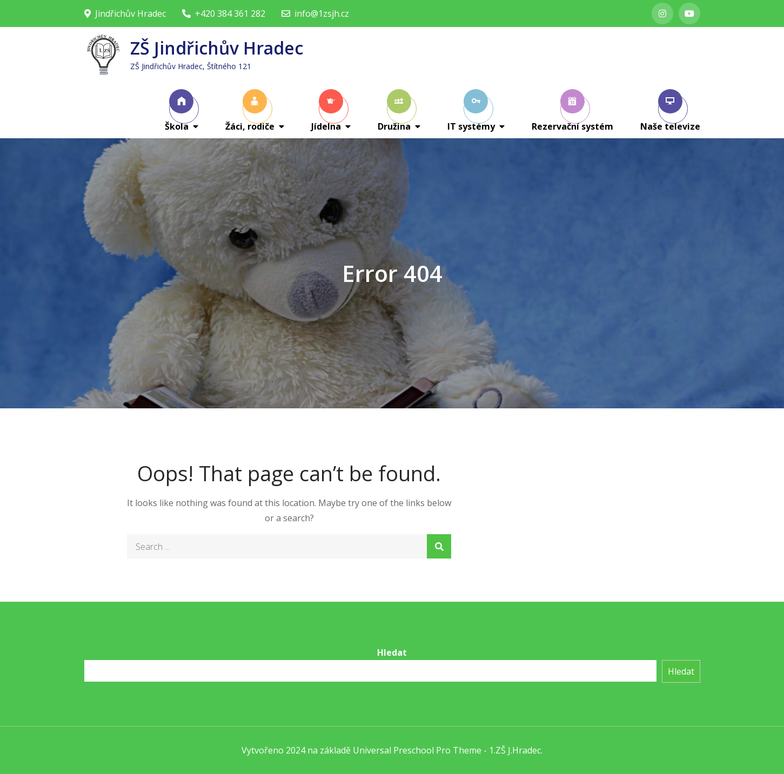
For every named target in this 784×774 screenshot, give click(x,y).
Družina (394, 110)
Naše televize (670, 110)
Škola (179, 110)
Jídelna (327, 110)
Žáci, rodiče (249, 110)
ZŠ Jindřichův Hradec (216, 47)
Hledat (392, 652)
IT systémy (471, 110)
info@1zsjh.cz (315, 13)
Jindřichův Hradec (125, 13)
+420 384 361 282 (223, 13)
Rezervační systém (572, 110)
